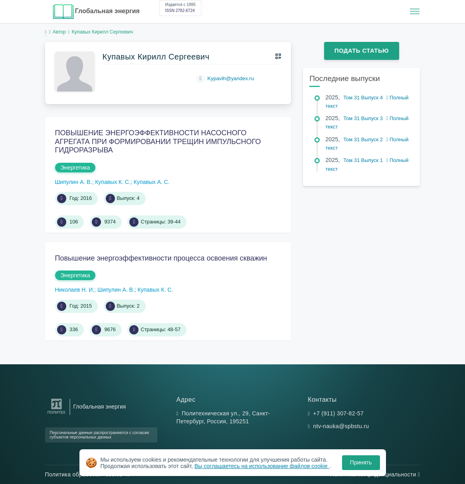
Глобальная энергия (107, 11)
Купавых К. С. (113, 182)
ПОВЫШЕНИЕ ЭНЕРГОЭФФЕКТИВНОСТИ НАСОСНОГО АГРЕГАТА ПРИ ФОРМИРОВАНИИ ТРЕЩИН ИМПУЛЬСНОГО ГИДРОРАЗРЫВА (158, 141)
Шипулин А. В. (73, 182)
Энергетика (75, 167)
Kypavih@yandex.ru (231, 78)
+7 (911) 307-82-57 (338, 413)
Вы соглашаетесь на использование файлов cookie (261, 466)
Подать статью (361, 50)
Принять (361, 462)
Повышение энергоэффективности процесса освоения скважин (161, 258)
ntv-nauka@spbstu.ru (341, 426)
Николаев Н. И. (75, 289)
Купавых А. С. (152, 182)
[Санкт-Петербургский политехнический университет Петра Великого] (56, 414)
